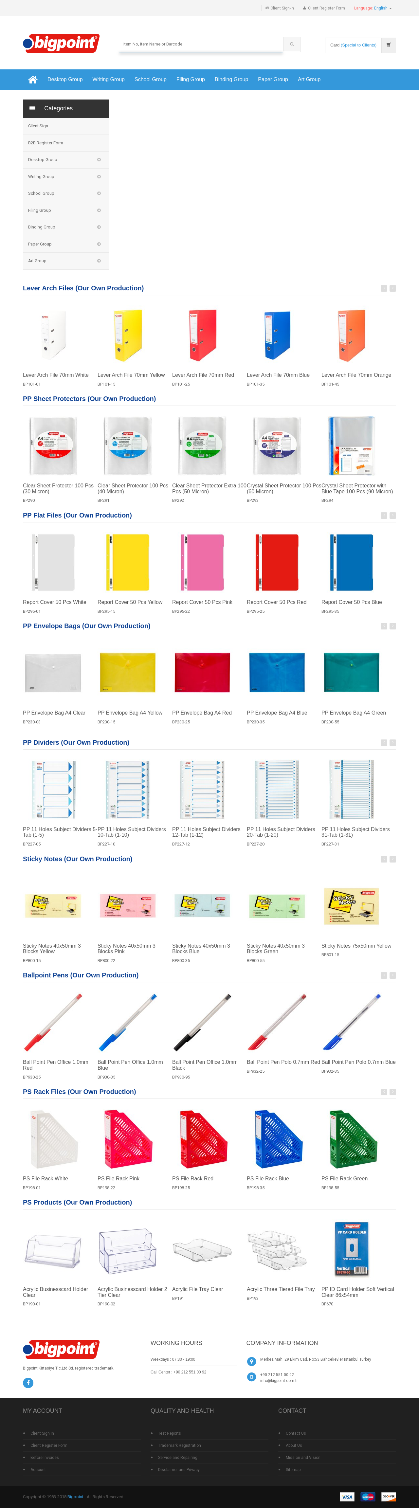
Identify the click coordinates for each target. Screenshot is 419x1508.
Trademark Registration (179, 1445)
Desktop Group (65, 79)
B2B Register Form (45, 142)
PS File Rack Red (192, 1184)
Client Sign (38, 125)
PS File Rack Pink (118, 1184)
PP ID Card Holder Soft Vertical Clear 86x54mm (357, 1297)
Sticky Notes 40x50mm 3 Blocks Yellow (52, 954)
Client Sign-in (282, 8)
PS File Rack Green (344, 1184)
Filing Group (190, 79)
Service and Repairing (177, 1457)
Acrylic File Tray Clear (197, 1295)
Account (38, 1469)
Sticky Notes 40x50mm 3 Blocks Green (276, 954)
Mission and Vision (303, 1457)
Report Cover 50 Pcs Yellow (130, 607)
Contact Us (296, 1433)
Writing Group (109, 79)
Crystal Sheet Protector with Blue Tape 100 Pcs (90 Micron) (357, 494)
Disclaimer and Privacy (179, 1469)
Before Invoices (44, 1457)
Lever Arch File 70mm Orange (356, 380)
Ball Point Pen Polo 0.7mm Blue (358, 1067)
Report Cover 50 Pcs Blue (351, 607)
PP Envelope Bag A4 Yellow (130, 718)
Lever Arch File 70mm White (56, 380)
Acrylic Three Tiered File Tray (281, 1295)
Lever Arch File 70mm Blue (278, 380)
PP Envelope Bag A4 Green (353, 718)
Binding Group (231, 79)
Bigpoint (75, 1496)
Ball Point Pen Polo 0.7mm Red (283, 1067)
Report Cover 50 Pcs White (54, 607)
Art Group (309, 79)
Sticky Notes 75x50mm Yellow (356, 951)
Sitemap (293, 1469)
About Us (294, 1445)
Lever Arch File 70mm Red (203, 380)
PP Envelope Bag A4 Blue (277, 718)
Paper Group (273, 79)
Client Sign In (42, 1433)
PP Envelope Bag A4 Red (202, 718)
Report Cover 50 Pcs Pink (202, 607)
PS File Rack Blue (268, 1184)
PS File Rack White (45, 1184)
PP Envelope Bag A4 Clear (54, 718)
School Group (151, 79)
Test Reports (169, 1433)
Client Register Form (326, 8)
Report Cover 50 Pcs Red (276, 607)
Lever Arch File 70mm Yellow (131, 380)
